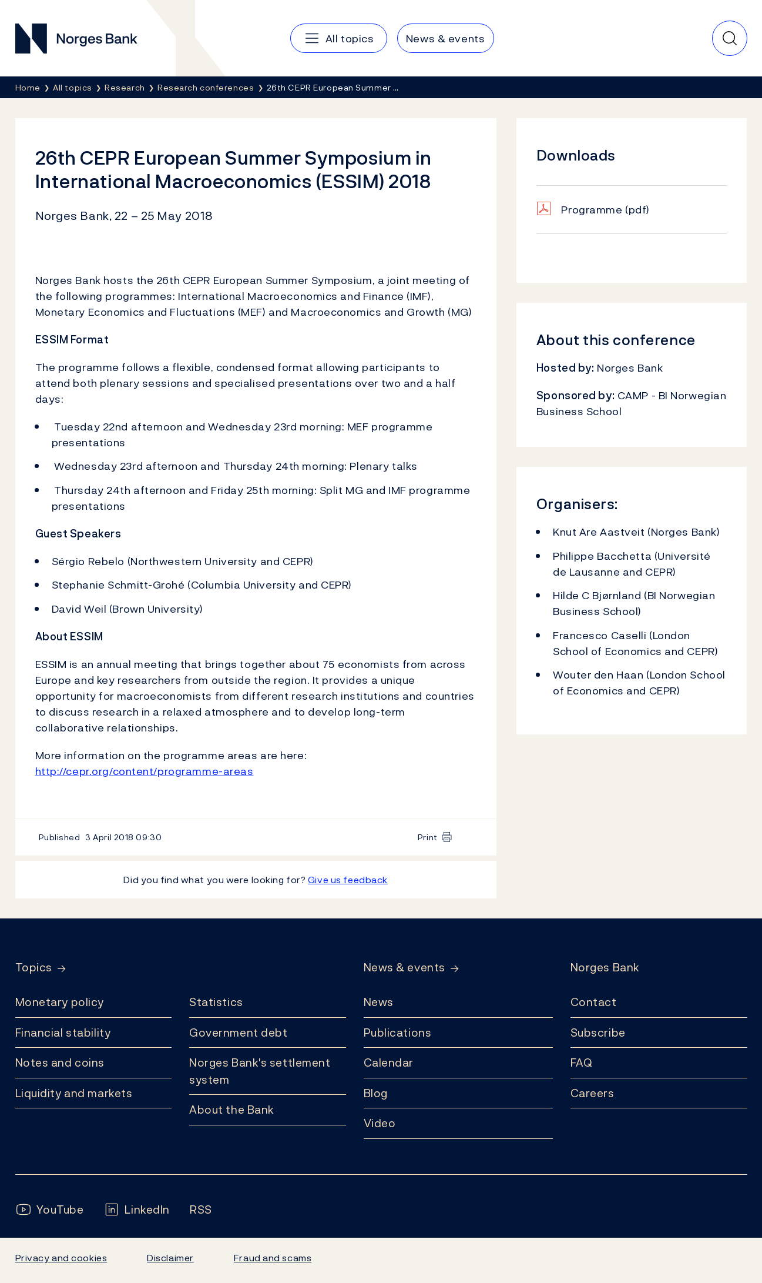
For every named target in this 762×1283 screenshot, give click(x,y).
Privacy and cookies (61, 1258)
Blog (376, 1093)
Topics (33, 967)
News (379, 1002)
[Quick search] (729, 38)
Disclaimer (170, 1258)
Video (380, 1123)
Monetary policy (59, 1002)
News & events (404, 967)
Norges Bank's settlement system (260, 1071)
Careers (592, 1093)
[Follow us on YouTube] (49, 1209)
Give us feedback (348, 879)
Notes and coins (60, 1062)
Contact (593, 1002)
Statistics (216, 1002)
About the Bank (231, 1109)
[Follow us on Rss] (201, 1209)
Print (428, 837)
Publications (398, 1032)
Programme (605, 210)
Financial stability (63, 1032)
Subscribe (598, 1032)
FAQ (581, 1062)
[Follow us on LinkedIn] (136, 1209)
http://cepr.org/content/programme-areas (144, 771)
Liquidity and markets (74, 1093)
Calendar (389, 1062)
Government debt (238, 1032)
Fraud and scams (272, 1258)
